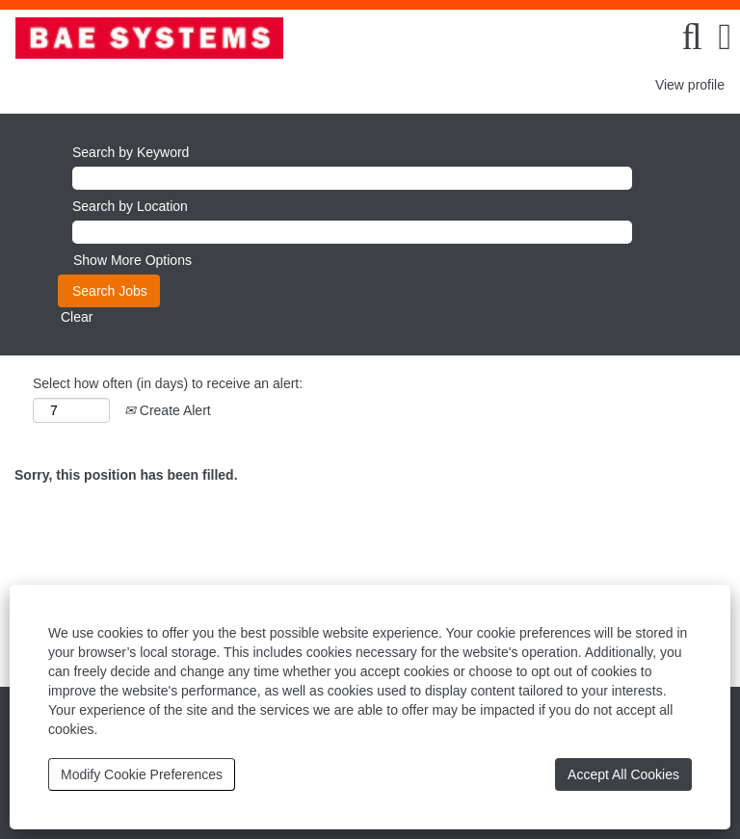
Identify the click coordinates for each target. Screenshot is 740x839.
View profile (690, 84)
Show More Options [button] (132, 260)
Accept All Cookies (623, 774)
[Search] (692, 37)
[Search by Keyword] (352, 178)
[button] (725, 37)
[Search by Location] (352, 232)
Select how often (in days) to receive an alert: (168, 383)
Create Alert (167, 410)
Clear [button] (76, 317)
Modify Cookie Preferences (142, 774)
